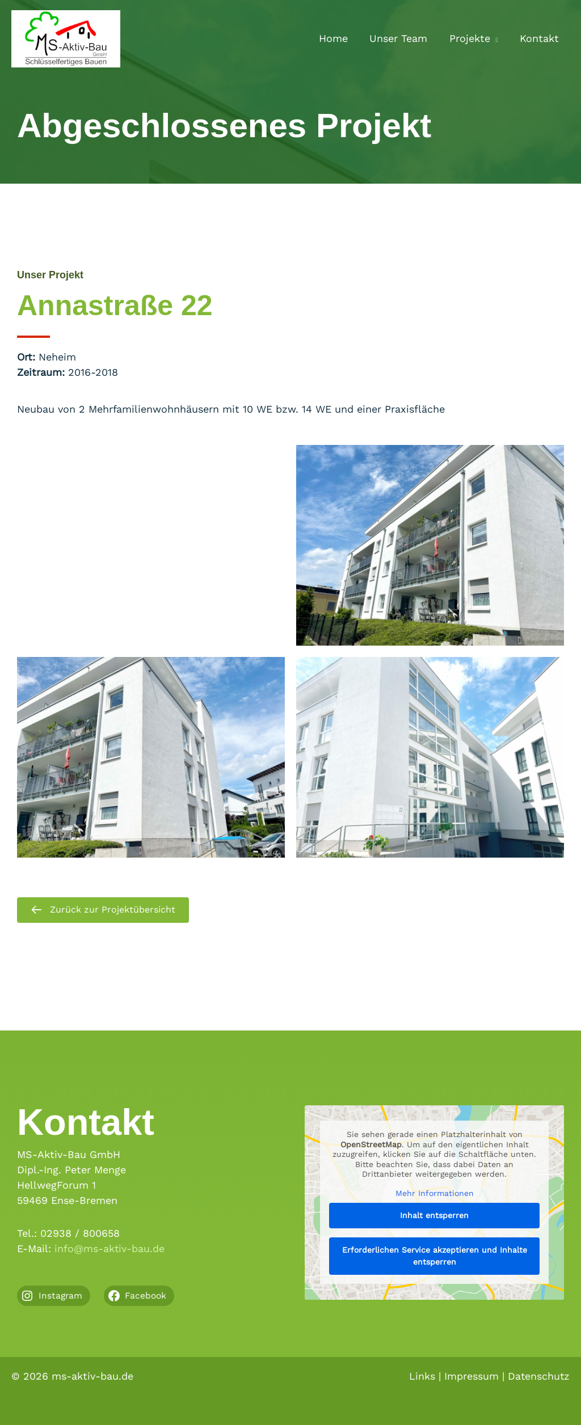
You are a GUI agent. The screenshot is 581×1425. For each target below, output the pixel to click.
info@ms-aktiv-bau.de (109, 1249)
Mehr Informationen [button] (434, 1193)
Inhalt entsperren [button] (434, 1215)
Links (421, 1376)
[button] (496, 38)
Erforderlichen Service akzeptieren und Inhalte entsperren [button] (434, 1255)
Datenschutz (538, 1376)
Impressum (470, 1376)
